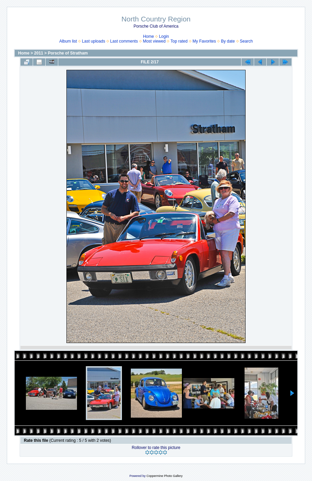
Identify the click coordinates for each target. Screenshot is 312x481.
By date (228, 41)
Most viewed (154, 41)
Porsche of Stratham (68, 53)
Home (148, 36)
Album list (68, 41)
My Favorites (204, 41)
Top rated (179, 41)
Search (246, 41)
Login (164, 36)
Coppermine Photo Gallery (164, 476)
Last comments (124, 41)
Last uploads (93, 41)
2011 (38, 53)
